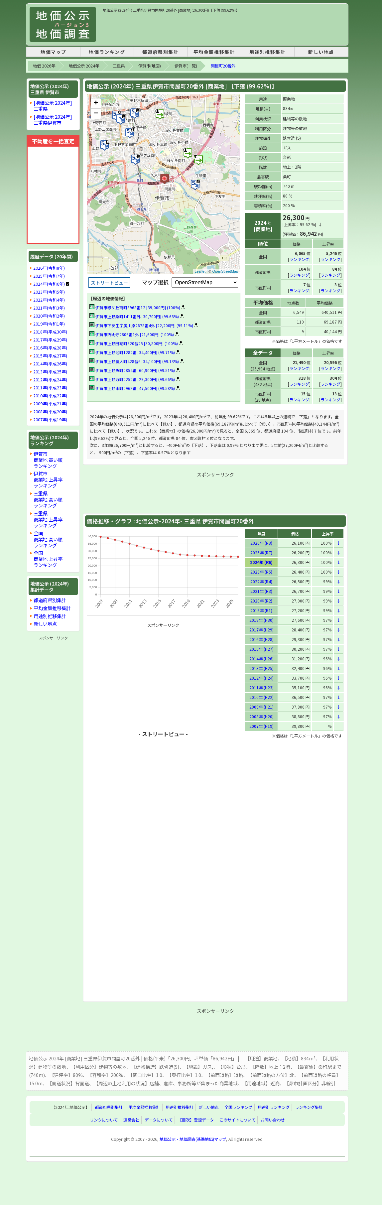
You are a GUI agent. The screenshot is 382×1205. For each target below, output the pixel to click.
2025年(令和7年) (49, 276)
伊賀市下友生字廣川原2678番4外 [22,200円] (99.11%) (141, 325)
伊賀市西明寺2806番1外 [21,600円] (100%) (131, 334)
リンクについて (104, 1120)
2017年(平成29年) (50, 340)
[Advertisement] (224, 28)
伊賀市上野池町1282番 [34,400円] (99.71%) (132, 352)
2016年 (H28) (261, 639)
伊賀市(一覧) (186, 66)
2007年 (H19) (261, 726)
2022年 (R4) (261, 581)
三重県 (119, 66)
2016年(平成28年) (50, 348)
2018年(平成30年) (50, 332)
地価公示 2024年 (84, 66)
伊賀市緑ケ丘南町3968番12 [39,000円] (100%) (134, 307)
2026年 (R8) (261, 542)
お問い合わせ (273, 1120)
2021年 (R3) (261, 591)
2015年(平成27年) (50, 356)
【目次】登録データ (196, 1120)
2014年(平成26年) (50, 364)
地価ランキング (107, 52)
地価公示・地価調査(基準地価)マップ (193, 1139)
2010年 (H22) (261, 697)
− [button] (96, 114)
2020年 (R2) (261, 600)
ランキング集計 (309, 1107)
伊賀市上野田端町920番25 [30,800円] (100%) (133, 343)
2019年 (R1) (261, 610)
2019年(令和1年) (49, 324)
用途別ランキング (274, 1107)
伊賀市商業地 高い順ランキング (48, 459)
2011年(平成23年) (50, 388)
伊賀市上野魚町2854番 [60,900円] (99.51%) (132, 370)
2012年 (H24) (261, 677)
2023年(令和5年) (49, 292)
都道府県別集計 (160, 52)
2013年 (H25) (261, 668)
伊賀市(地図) (149, 66)
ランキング (299, 259)
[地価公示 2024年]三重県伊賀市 (53, 119)
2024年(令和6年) (49, 284)
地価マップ (53, 52)
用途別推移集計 (267, 52)
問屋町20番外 (223, 66)
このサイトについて (237, 1120)
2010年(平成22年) (50, 396)
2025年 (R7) (261, 552)
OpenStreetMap (225, 271)
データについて (159, 1120)
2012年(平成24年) (50, 380)
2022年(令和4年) (49, 300)
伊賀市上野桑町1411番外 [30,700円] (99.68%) (134, 316)
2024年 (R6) (261, 562)
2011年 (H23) (261, 687)
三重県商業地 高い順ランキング (48, 499)
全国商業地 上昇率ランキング (48, 558)
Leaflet (199, 271)
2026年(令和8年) (49, 268)
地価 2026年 (44, 66)
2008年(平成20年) (50, 412)
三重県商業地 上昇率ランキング (48, 519)
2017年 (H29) (261, 629)
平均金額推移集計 (214, 52)
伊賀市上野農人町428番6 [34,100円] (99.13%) (134, 361)
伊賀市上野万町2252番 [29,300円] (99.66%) (132, 379)
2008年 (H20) (261, 716)
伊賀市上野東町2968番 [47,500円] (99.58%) (132, 388)
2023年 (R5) (261, 571)
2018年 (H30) (261, 619)
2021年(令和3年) (49, 308)
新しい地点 (321, 52)
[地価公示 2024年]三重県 (53, 105)
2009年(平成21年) (50, 404)
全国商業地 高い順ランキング (48, 539)
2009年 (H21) (261, 706)
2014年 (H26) (261, 658)
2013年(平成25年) (50, 372)
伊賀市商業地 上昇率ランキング (48, 479)
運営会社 (131, 1120)
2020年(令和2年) (49, 316)
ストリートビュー (109, 282)
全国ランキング (238, 1107)
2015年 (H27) (261, 648)
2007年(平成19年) (50, 420)
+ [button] (96, 103)
